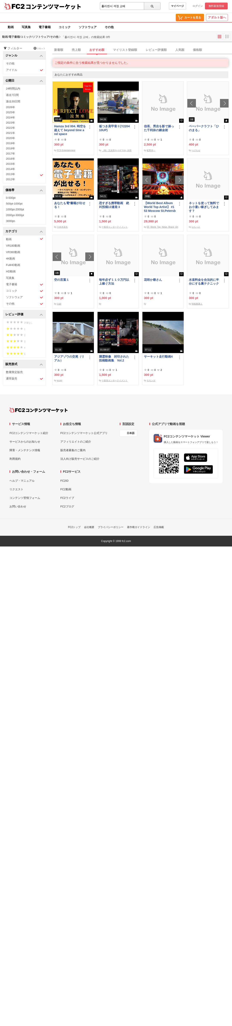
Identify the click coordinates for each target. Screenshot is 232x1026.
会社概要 (89, 527)
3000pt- (10, 221)
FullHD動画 (13, 265)
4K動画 (10, 258)
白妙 (59, 304)
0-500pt (10, 197)
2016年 (10, 158)
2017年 (10, 153)
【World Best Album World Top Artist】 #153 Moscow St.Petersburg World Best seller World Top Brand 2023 (160, 207)
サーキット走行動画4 (158, 356)
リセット (39, 48)
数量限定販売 (14, 372)
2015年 (10, 163)
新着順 (58, 50)
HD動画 (11, 271)
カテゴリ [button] (24, 231)
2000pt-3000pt (15, 215)
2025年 (10, 112)
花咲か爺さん (153, 279)
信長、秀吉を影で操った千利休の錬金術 (159, 128)
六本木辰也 (62, 227)
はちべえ (196, 227)
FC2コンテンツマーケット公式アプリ (84, 433)
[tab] (142, 50)
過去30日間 (13, 101)
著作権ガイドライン (138, 527)
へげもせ (196, 150)
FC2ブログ (67, 506)
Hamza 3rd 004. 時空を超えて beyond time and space (70, 130)
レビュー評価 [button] (24, 315)
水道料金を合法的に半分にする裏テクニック (204, 281)
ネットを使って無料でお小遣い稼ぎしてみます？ (204, 206)
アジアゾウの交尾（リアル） (69, 358)
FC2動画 (65, 489)
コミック (65, 27)
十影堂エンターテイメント (115, 227)
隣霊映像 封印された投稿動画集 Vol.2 (114, 358)
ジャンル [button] (24, 56)
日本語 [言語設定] (130, 433)
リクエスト (16, 489)
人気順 (179, 50)
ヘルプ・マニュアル (22, 480)
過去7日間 (12, 95)
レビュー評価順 (156, 50)
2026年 (10, 107)
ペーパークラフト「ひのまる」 (204, 128)
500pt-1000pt (14, 203)
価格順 (197, 50)
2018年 (10, 148)
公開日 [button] (24, 81)
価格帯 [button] (24, 190)
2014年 (10, 169)
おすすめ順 (96, 50)
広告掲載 (159, 527)
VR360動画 (13, 252)
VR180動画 (13, 245)
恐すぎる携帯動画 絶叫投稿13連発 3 (114, 205)
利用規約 (15, 458)
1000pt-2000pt (15, 209)
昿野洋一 (151, 150)
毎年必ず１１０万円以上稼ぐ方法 (114, 281)
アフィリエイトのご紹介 (75, 441)
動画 (11, 27)
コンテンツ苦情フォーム (24, 497)
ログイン (197, 6)
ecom (59, 380)
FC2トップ (74, 527)
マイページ (177, 6)
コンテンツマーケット (53, 6)
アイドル (24, 70)
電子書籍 (45, 27)
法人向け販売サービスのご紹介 (79, 458)
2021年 (10, 133)
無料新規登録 (216, 6)
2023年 (10, 122)
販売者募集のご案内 (72, 450)
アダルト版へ (217, 17)
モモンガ (151, 380)
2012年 (10, 179)
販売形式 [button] (24, 364)
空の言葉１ (61, 279)
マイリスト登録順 (125, 50)
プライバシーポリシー (111, 527)
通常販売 (24, 379)
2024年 (10, 117)
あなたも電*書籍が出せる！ (69, 205)
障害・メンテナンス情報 (24, 450)
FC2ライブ (67, 497)
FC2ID (64, 480)
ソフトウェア (88, 27)
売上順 (76, 50)
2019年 (10, 143)
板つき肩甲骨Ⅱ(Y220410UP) (114, 128)
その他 (109, 27)
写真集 (26, 27)
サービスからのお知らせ (24, 441)
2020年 (10, 138)
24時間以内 (13, 88)
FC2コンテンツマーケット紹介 (28, 433)
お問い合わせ (17, 506)
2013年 (24, 175)
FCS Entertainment (66, 150)
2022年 (10, 127)
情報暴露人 (197, 304)
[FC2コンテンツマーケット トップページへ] (38, 410)
